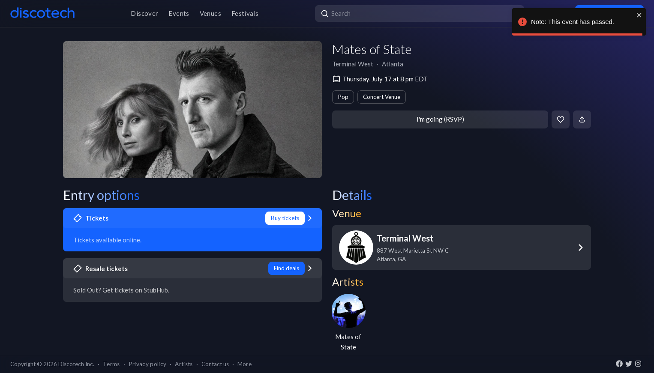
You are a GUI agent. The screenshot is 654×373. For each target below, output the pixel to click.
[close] (639, 15)
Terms (111, 364)
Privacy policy (148, 364)
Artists (183, 364)
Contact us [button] (215, 364)
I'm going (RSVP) (440, 119)
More (244, 364)
